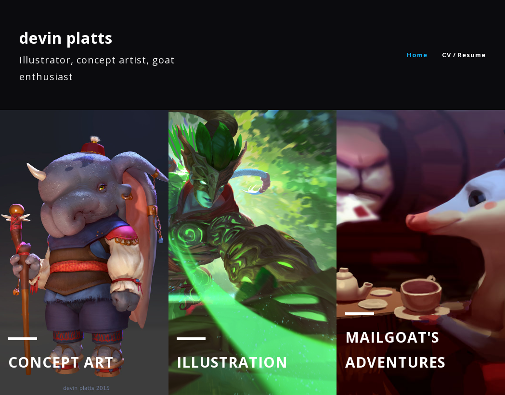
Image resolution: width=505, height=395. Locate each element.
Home (417, 54)
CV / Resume (464, 54)
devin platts (66, 37)
